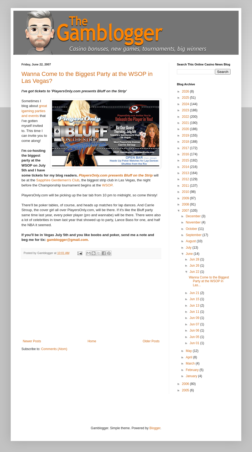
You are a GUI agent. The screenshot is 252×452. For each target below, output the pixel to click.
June (190, 254)
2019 (186, 135)
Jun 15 (195, 299)
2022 (186, 117)
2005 (186, 390)
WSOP (107, 185)
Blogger (154, 428)
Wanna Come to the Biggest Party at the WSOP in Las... (209, 281)
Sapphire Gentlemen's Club (57, 180)
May (189, 351)
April (189, 357)
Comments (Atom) (54, 349)
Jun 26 (195, 265)
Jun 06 (195, 330)
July (189, 247)
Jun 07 (195, 324)
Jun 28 (195, 259)
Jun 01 (195, 343)
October (192, 229)
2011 (186, 186)
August (191, 241)
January (192, 376)
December (194, 216)
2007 (186, 210)
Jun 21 (195, 293)
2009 (186, 198)
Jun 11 (195, 312)
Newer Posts (32, 341)
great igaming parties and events (34, 111)
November (194, 222)
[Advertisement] (91, 299)
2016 (186, 154)
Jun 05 (195, 337)
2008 (186, 204)
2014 (186, 167)
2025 (186, 98)
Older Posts (151, 341)
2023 (186, 110)
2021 (186, 123)
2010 (186, 192)
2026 (186, 91)
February (192, 370)
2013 (186, 173)
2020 (186, 129)
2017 (186, 148)
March (191, 363)
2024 (186, 104)
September (194, 235)
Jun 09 (195, 318)
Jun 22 (195, 272)
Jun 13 (195, 305)
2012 (186, 179)
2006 (186, 384)
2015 (186, 160)
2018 (186, 142)
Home (92, 341)
